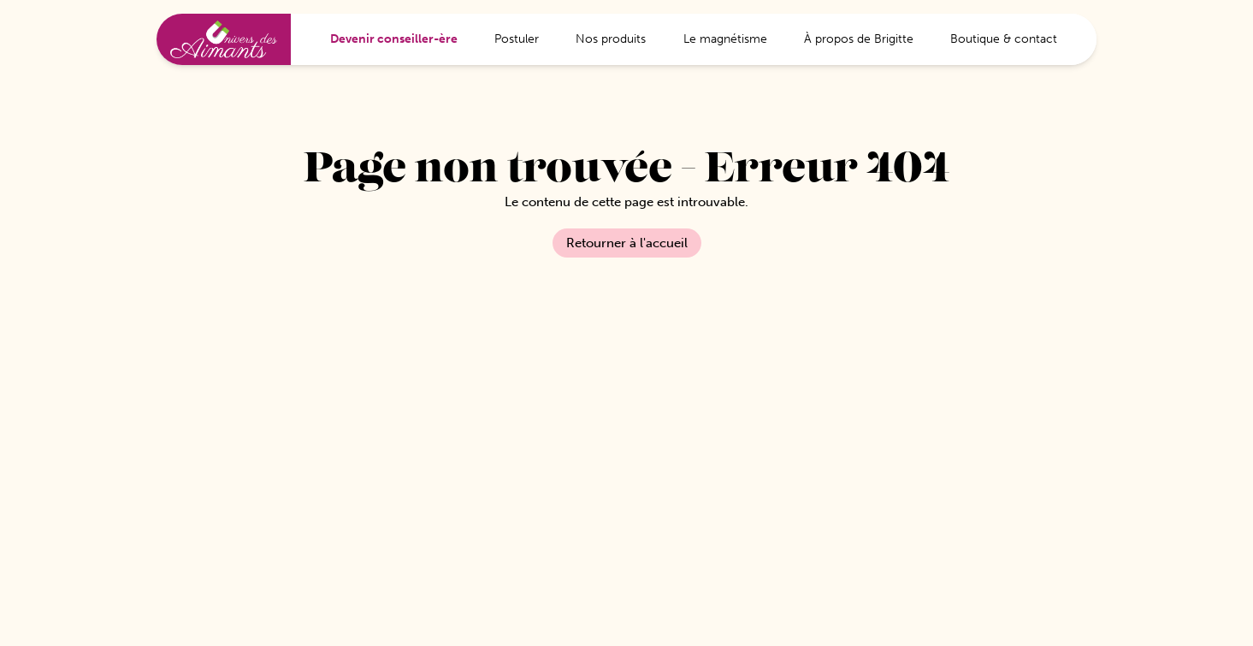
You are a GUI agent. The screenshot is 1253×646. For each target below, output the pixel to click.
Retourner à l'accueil (627, 243)
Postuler (516, 39)
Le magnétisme (725, 39)
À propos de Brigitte (858, 39)
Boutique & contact (1003, 39)
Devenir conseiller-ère (394, 39)
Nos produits (611, 39)
